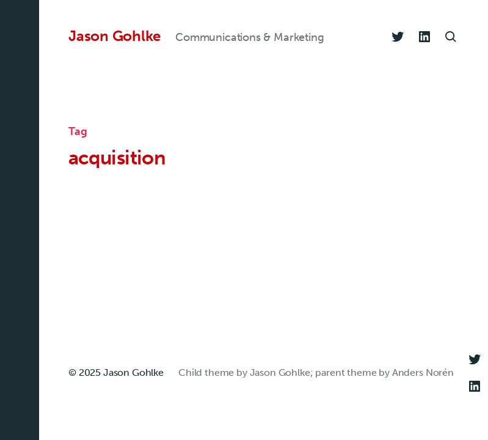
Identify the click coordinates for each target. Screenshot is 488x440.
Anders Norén (423, 372)
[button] (19, 220)
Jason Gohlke (114, 36)
